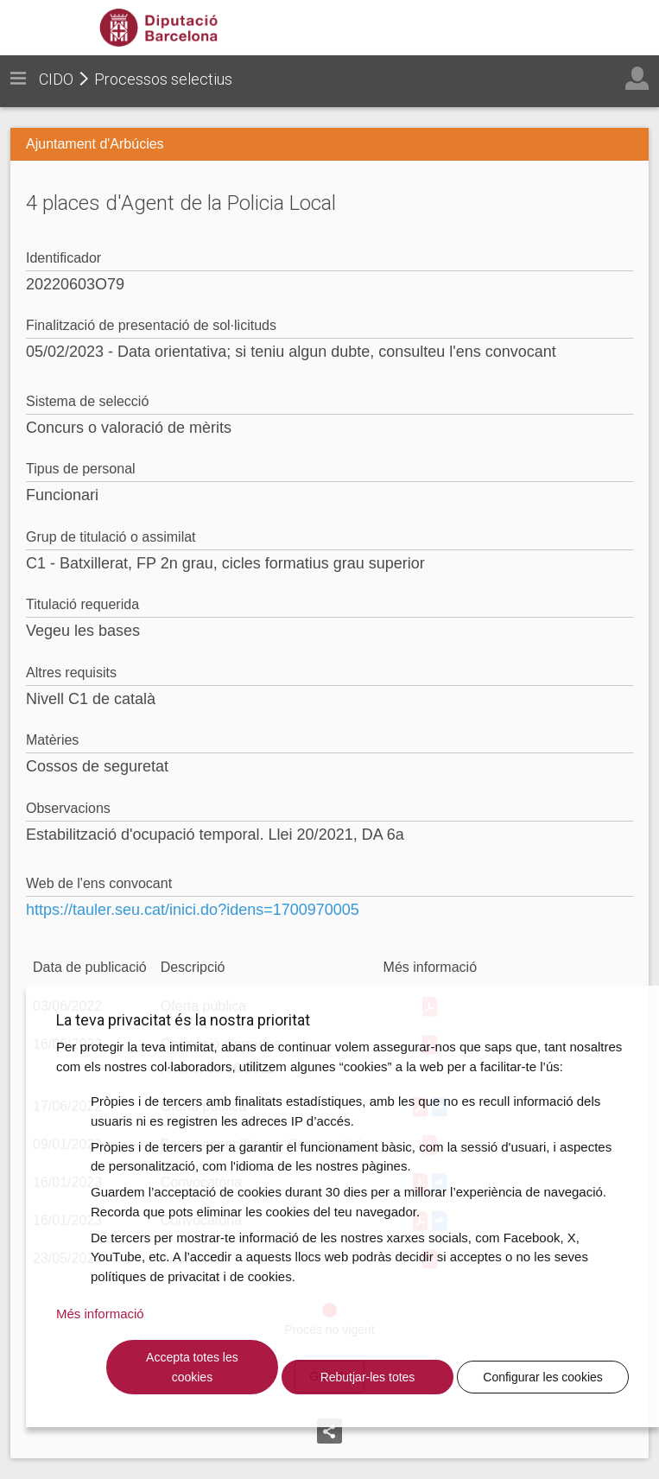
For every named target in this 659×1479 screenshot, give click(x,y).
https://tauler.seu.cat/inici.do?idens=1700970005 (192, 909)
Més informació (100, 1313)
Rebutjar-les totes (367, 1377)
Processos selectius (163, 79)
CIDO (56, 79)
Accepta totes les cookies (192, 1367)
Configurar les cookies (543, 1377)
